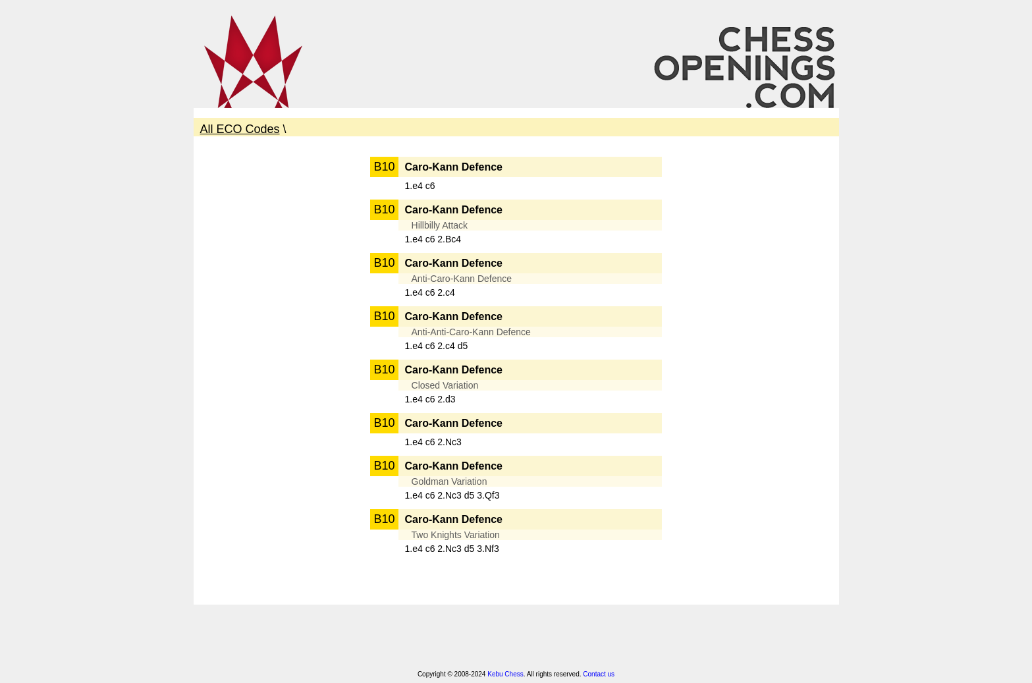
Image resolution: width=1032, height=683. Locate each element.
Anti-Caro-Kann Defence (462, 278)
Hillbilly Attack (440, 225)
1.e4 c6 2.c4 (430, 292)
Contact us (598, 674)
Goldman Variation (449, 481)
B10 (383, 166)
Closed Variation (445, 385)
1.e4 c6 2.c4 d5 (436, 346)
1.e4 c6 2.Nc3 (433, 442)
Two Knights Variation (456, 535)
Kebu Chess (505, 674)
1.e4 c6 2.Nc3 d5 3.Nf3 (452, 548)
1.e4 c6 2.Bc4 (433, 239)
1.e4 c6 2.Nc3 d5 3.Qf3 (452, 495)
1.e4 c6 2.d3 (430, 399)
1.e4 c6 (420, 185)
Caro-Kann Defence (453, 167)
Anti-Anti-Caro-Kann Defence (471, 332)
